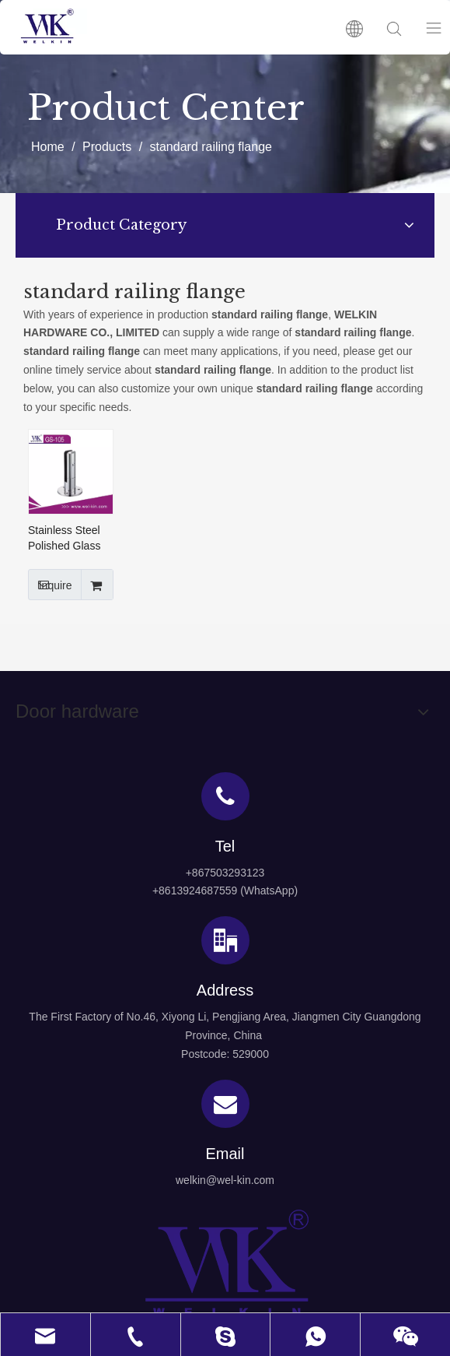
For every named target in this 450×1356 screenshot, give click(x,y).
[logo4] (225, 1263)
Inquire (50, 584)
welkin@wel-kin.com (225, 1180)
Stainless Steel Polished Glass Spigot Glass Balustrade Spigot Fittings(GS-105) (68, 538)
